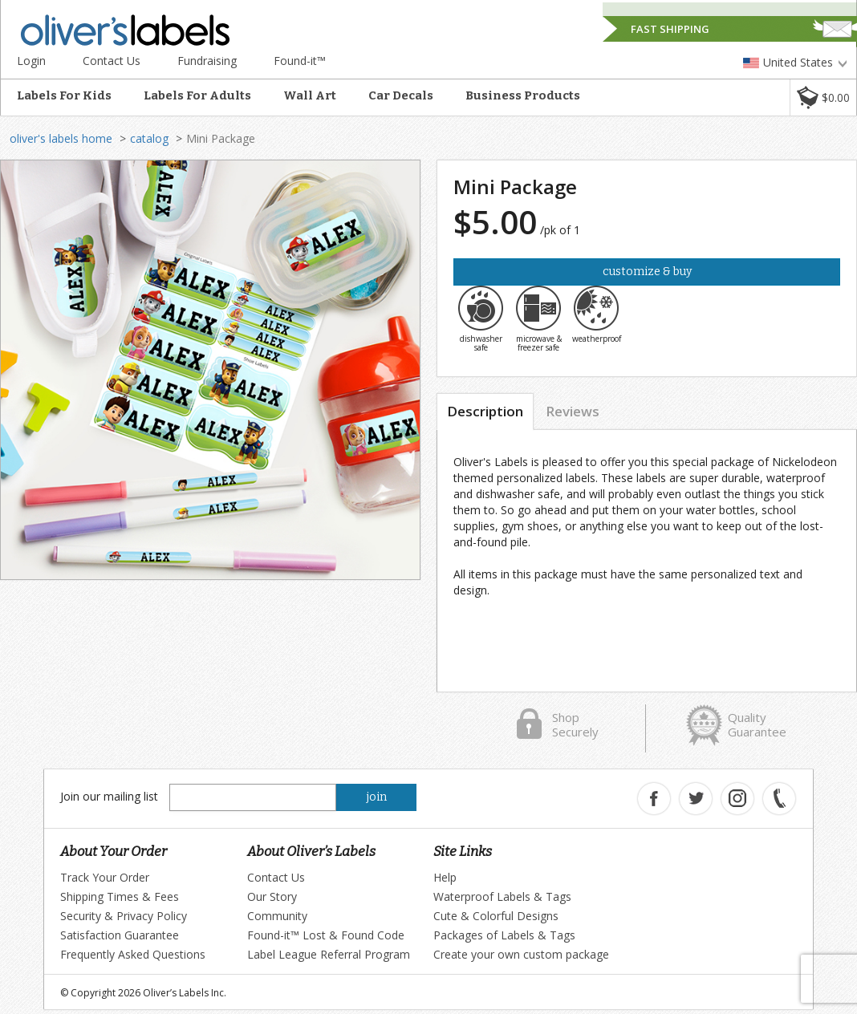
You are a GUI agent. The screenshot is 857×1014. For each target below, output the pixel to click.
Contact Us (111, 60)
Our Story (272, 896)
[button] (823, 97)
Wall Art (309, 95)
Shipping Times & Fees (119, 896)
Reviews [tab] (572, 411)
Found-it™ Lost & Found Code (325, 935)
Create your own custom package (521, 954)
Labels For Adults (197, 95)
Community (277, 915)
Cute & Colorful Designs (495, 915)
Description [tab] (485, 411)
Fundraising (207, 60)
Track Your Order (104, 877)
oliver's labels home (61, 138)
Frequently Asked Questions (132, 954)
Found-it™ (300, 60)
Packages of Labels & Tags (504, 935)
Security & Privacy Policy (123, 915)
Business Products (522, 95)
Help (445, 877)
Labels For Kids (64, 95)
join (377, 797)
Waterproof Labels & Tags (502, 896)
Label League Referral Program (328, 954)
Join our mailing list (109, 796)
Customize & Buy (647, 271)
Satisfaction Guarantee (119, 935)
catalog (149, 138)
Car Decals (400, 95)
